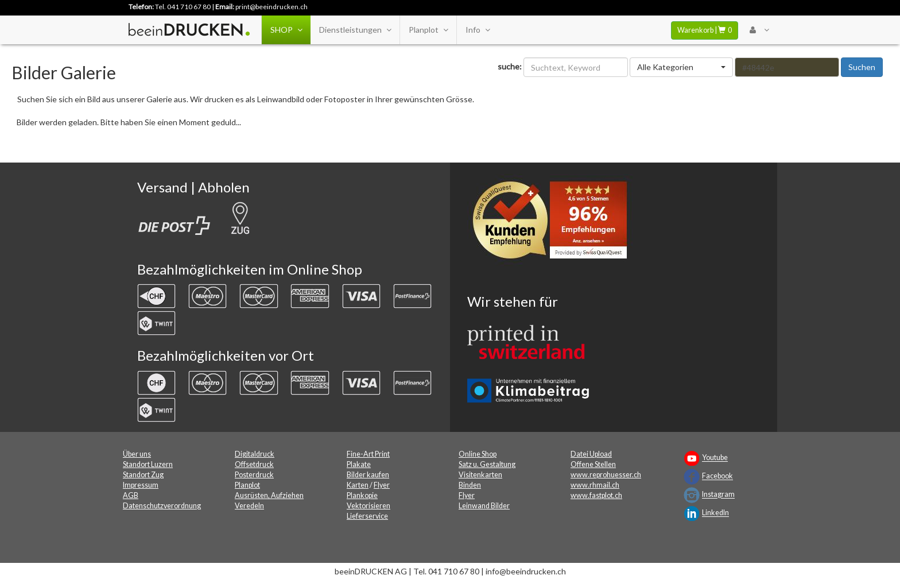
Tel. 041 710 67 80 (183, 6)
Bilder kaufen (368, 474)
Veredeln (249, 505)
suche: (510, 66)
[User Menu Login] (759, 30)
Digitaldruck (254, 454)
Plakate (359, 464)
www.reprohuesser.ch (606, 474)
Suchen (861, 67)
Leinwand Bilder (484, 505)
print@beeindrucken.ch (271, 6)
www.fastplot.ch (596, 495)
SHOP (286, 30)
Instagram (718, 495)
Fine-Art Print (368, 454)
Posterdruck (254, 474)
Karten (357, 485)
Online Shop (477, 454)
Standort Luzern (148, 464)
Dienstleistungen (355, 30)
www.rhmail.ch (595, 485)
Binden (470, 485)
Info (477, 30)
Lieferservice (367, 516)
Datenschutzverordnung (162, 505)
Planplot (428, 30)
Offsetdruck (254, 464)
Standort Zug (143, 474)
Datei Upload (591, 454)
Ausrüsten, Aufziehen (269, 495)
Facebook (717, 476)
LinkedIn (715, 513)
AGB (130, 495)
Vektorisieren (368, 505)
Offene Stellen (593, 464)
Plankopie (362, 495)
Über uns (137, 454)
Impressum (140, 485)
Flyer (382, 485)
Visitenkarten (480, 474)
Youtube (715, 458)
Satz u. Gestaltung (487, 464)
